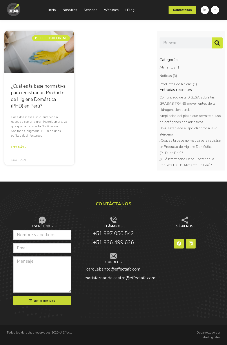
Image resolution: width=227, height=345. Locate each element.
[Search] (217, 42)
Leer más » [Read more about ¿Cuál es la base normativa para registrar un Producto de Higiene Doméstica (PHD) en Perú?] (18, 147)
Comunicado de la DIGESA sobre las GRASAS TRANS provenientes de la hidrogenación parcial (187, 103)
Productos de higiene (176, 84)
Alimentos (167, 67)
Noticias (166, 75)
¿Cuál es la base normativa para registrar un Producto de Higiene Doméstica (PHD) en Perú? (190, 146)
